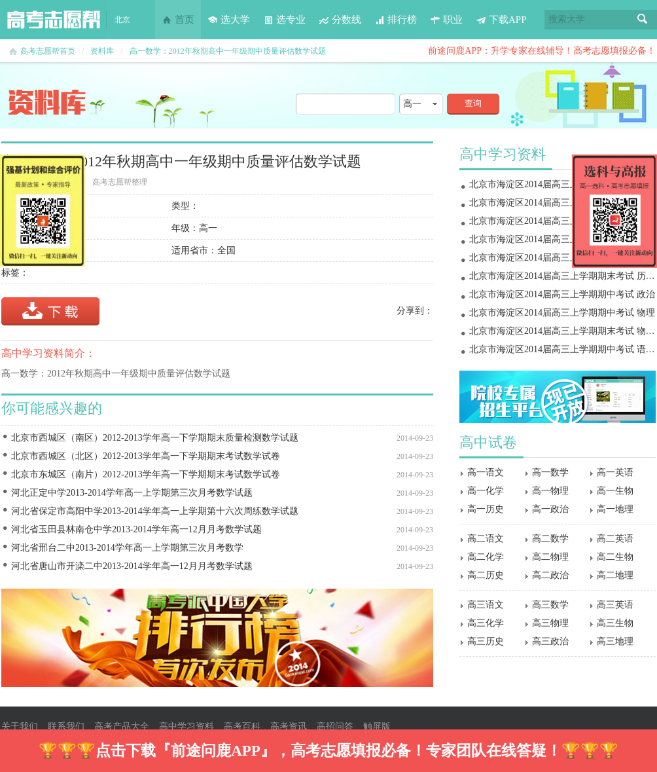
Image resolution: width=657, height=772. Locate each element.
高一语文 (485, 472)
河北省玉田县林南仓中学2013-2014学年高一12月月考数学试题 (136, 529)
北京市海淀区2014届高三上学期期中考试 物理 (562, 313)
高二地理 (615, 575)
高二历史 (485, 575)
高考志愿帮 (53, 19)
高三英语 (615, 605)
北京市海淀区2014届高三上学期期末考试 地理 (562, 239)
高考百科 (242, 726)
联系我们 (66, 726)
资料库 (102, 51)
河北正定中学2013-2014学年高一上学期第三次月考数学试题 (132, 493)
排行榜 (395, 19)
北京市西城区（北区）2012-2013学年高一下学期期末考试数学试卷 (145, 456)
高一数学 (550, 472)
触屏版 (377, 726)
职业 (446, 19)
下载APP (501, 19)
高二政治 (550, 575)
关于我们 (19, 726)
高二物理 (550, 557)
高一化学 (485, 491)
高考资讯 (288, 726)
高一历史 (485, 509)
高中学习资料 (186, 726)
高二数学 (550, 538)
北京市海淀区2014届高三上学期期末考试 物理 (562, 184)
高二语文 (485, 538)
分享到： (415, 311)
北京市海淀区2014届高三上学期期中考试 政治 (562, 294)
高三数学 (550, 605)
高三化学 (485, 623)
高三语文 (485, 605)
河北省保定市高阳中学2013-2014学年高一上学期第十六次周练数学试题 (154, 511)
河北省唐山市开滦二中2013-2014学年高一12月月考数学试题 (132, 566)
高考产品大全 (121, 726)
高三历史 (485, 641)
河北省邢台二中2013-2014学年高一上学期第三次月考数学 (127, 548)
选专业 (284, 19)
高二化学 (485, 557)
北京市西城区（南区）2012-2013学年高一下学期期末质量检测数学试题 (154, 438)
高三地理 (615, 641)
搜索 (643, 19)
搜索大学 (566, 19)
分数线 (340, 19)
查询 (473, 103)
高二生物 (615, 557)
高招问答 (335, 726)
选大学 (228, 19)
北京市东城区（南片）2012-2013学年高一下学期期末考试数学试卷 (145, 474)
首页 (178, 19)
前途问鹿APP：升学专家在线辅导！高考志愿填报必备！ (542, 51)
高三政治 (550, 641)
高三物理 (550, 623)
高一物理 (550, 491)
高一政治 (550, 509)
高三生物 (615, 623)
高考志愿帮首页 (47, 51)
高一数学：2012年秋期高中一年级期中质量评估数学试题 (228, 51)
